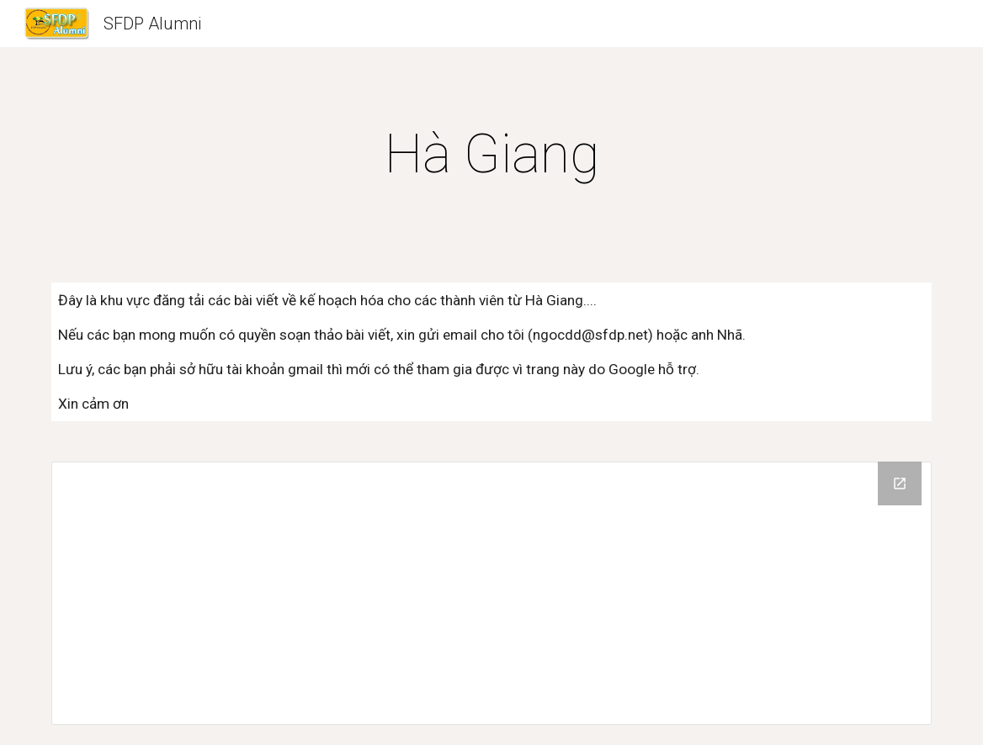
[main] (491, 154)
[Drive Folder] (491, 593)
